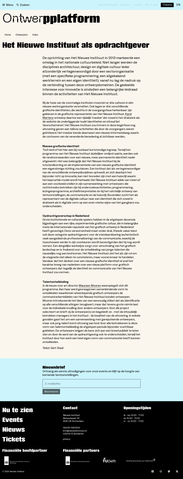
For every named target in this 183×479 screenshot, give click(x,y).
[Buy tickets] (167, 5)
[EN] (178, 5)
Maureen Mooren (90, 286)
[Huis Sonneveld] (107, 5)
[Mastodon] (169, 471)
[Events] (138, 5)
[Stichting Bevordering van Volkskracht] (140, 460)
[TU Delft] (109, 460)
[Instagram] (161, 471)
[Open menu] (8, 4)
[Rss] (177, 471)
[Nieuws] (125, 5)
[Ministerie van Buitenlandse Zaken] (77, 460)
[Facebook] (152, 471)
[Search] (23, 4)
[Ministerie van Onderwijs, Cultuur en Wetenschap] (17, 460)
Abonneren (51, 391)
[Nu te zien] (152, 5)
